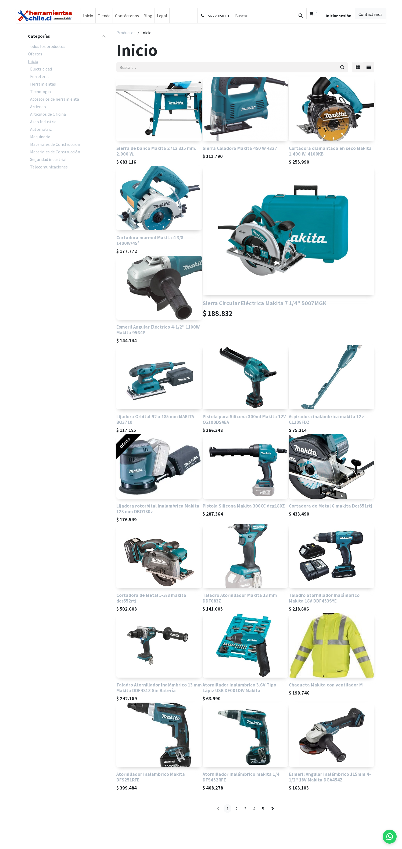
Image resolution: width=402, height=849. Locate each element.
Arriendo (38, 106)
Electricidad (41, 69)
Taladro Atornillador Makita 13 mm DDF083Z (240, 598)
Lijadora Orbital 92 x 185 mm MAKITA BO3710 (155, 419)
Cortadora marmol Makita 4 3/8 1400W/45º (149, 240)
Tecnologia (40, 91)
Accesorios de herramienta (54, 99)
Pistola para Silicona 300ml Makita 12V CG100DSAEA (244, 419)
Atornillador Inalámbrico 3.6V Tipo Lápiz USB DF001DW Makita (239, 687)
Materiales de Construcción (55, 151)
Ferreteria (39, 76)
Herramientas (43, 84)
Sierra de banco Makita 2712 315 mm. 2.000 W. (156, 151)
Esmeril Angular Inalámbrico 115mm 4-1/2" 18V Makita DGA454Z (330, 777)
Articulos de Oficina (48, 114)
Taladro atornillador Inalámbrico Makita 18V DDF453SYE (324, 598)
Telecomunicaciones (49, 167)
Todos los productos (46, 46)
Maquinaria (40, 136)
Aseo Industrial (44, 121)
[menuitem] (88, 15)
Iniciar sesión (338, 15)
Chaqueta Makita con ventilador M (326, 685)
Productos (125, 32)
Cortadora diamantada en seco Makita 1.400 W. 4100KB (330, 151)
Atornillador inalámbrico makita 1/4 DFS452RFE (241, 777)
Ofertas (35, 54)
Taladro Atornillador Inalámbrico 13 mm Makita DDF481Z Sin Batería (159, 687)
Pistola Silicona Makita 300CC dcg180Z (244, 506)
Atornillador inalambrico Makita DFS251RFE (150, 777)
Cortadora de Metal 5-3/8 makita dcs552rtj (151, 598)
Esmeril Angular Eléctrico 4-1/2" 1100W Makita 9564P (158, 330)
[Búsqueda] (300, 15)
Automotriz (41, 129)
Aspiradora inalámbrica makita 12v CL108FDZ (326, 419)
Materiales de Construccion (55, 144)
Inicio (33, 61)
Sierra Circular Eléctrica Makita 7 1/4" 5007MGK (264, 303)
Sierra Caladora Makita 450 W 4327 (240, 148)
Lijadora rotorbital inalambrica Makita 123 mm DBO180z (157, 509)
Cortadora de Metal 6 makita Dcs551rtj (330, 506)
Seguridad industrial (48, 159)
